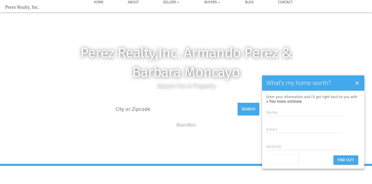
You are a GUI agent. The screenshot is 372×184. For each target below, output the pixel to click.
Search (249, 109)
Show (181, 125)
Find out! (346, 160)
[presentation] (297, 160)
